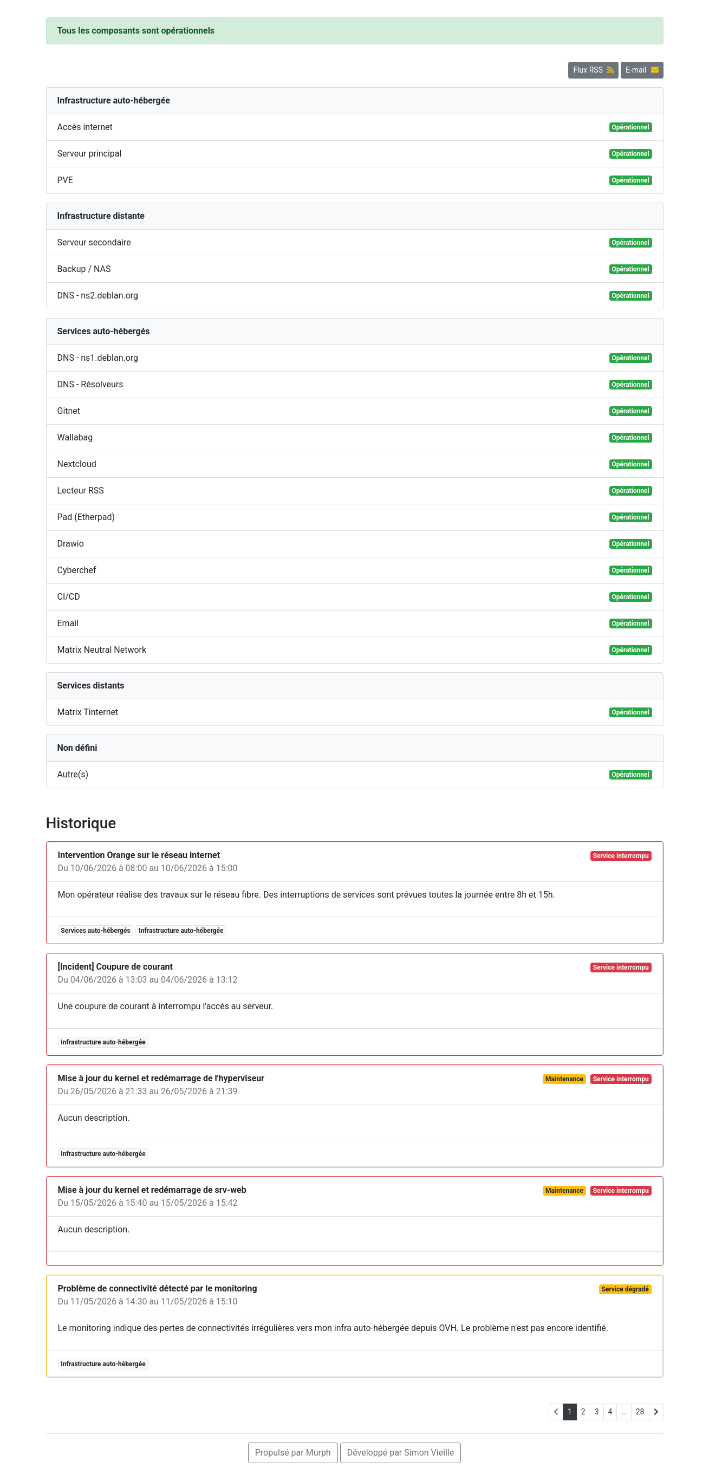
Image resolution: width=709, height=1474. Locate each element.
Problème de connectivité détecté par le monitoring (157, 1288)
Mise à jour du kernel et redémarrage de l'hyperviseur (161, 1078)
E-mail (642, 70)
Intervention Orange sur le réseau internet (139, 855)
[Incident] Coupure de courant (115, 967)
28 (640, 1411)
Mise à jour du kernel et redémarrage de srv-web (152, 1190)
